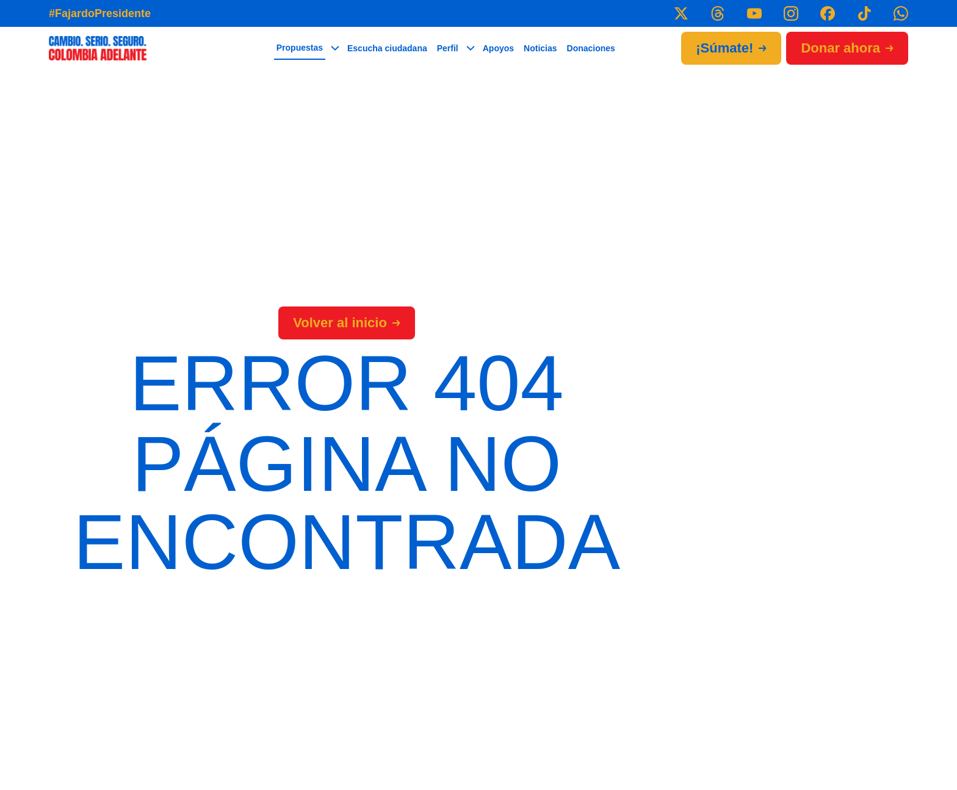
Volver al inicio (346, 322)
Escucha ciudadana (387, 48)
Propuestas (299, 48)
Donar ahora (847, 48)
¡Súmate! (731, 48)
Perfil (447, 48)
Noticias (540, 48)
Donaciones (591, 48)
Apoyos (498, 48)
